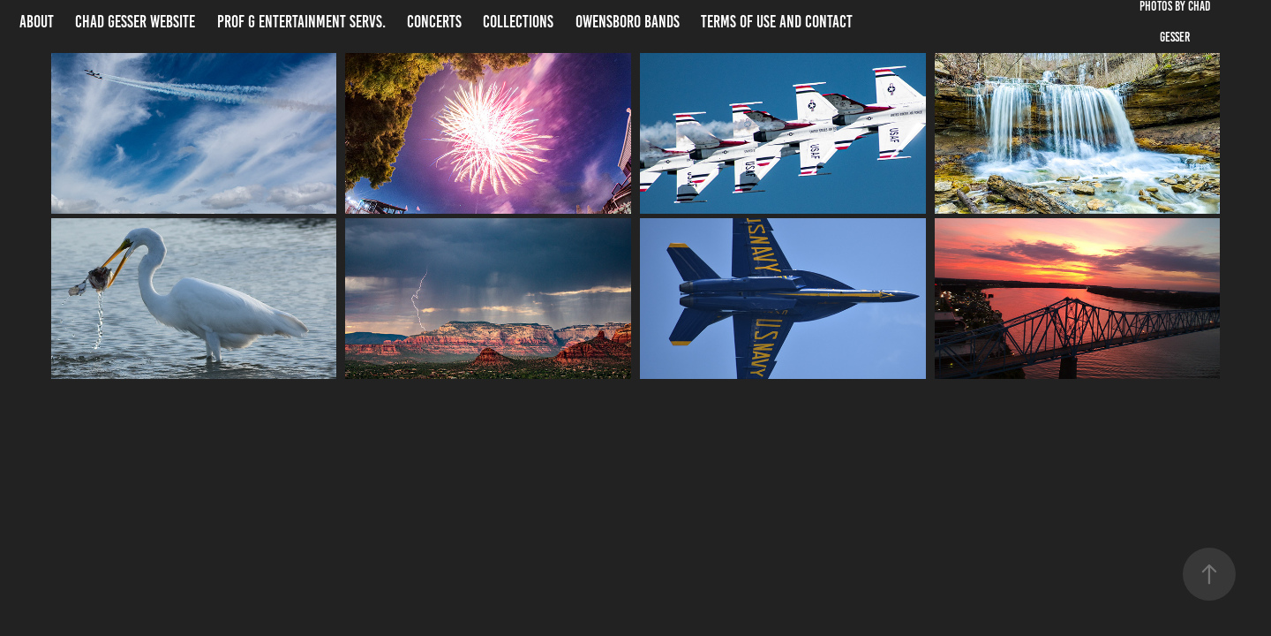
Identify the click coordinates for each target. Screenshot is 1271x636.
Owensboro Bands (627, 21)
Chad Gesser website (135, 21)
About (36, 21)
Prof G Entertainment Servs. (301, 21)
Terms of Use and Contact (777, 21)
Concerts (434, 21)
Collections (518, 21)
